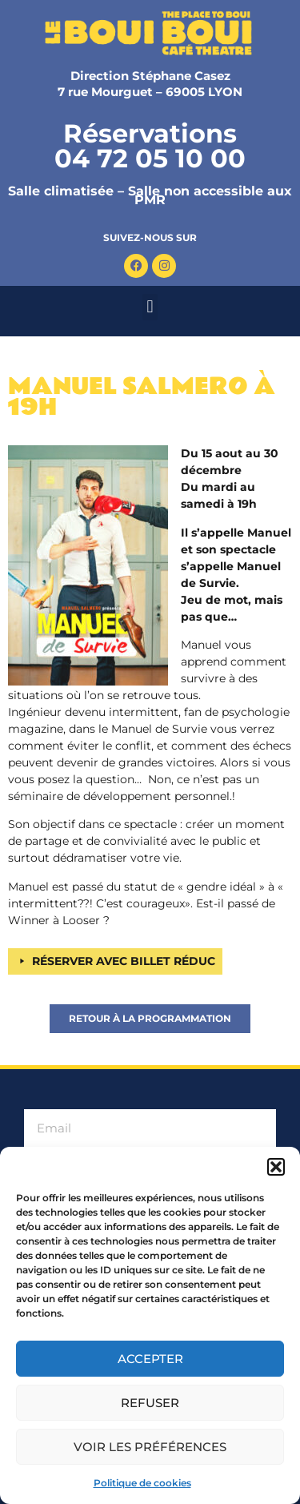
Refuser (150, 1402)
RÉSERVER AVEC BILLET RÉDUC (123, 961)
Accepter (150, 1358)
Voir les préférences (150, 1446)
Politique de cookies (142, 1483)
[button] (276, 1167)
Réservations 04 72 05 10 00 (150, 146)
